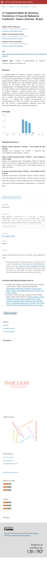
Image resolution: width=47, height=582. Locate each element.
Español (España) (8, 328)
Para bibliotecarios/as (10, 464)
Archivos (11, 7)
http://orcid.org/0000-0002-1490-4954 (12, 46)
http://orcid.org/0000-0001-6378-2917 (12, 31)
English (5, 325)
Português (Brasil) (9, 331)
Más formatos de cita (10, 226)
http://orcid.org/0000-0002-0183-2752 (12, 38)
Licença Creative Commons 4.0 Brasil (32, 266)
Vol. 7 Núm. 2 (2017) (23, 7)
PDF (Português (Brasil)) (12, 197)
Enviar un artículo (10, 313)
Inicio (4, 7)
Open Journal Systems (10, 472)
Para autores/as (8, 460)
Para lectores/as (8, 457)
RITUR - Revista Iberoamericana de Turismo (19, 2)
